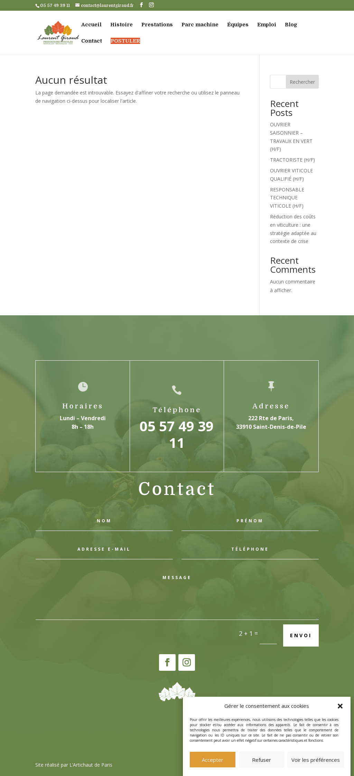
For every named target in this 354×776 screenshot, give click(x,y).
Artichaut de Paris (92, 764)
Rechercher (302, 82)
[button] (340, 712)
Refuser (261, 766)
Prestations (157, 25)
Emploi (266, 25)
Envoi (301, 635)
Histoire (121, 25)
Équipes (238, 25)
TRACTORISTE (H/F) (292, 159)
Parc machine (199, 25)
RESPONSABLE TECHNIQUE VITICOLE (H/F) (287, 197)
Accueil (91, 25)
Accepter (212, 766)
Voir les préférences (315, 766)
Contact (91, 41)
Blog (291, 25)
